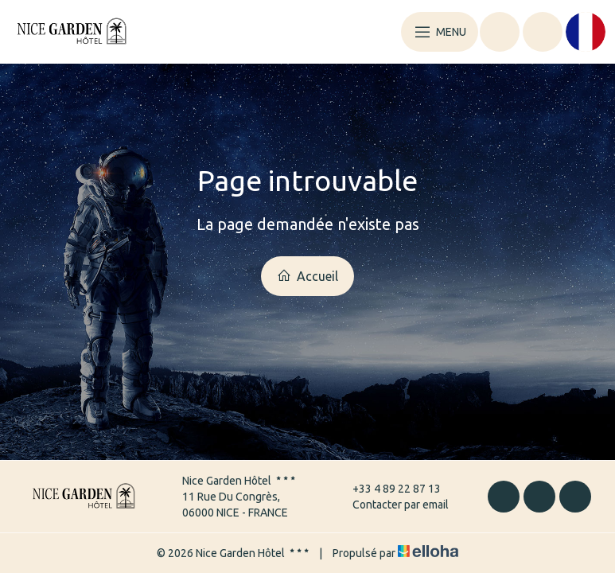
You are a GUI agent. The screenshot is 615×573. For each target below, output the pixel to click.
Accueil (307, 275)
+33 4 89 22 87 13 (387, 488)
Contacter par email (391, 504)
